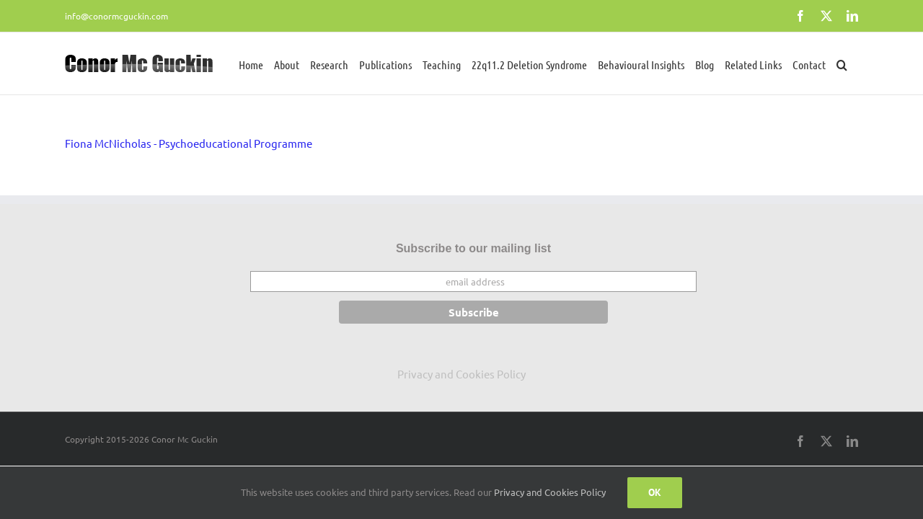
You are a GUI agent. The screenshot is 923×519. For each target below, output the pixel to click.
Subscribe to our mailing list (473, 248)
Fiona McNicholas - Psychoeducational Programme (188, 143)
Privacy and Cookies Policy (461, 374)
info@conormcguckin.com (116, 16)
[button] (852, 63)
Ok (654, 492)
